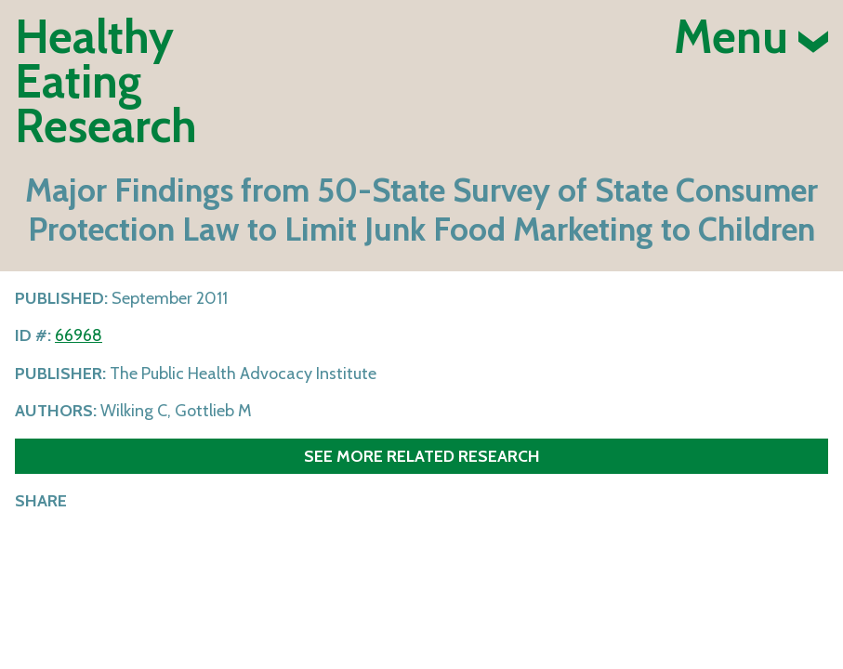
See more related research (422, 456)
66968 (78, 335)
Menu (751, 37)
